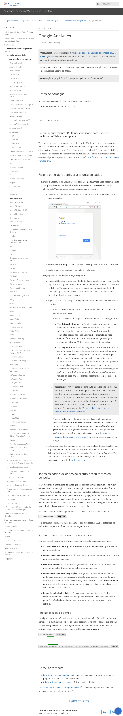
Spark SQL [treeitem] (13, 410)
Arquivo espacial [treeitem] (15, 83)
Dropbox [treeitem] (12, 183)
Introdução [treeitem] (9, 45)
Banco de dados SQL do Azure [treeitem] (20, 155)
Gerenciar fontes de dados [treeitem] (17, 485)
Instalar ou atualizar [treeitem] (13, 545)
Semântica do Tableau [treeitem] (17, 422)
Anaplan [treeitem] (12, 136)
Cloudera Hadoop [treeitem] (16, 167)
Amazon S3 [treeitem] (13, 132)
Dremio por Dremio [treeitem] (16, 179)
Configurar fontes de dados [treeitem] (17, 481)
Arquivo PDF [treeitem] (14, 79)
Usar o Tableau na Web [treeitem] (14, 541)
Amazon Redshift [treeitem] (15, 128)
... (60, 21)
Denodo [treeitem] (12, 175)
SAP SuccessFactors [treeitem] (17, 375)
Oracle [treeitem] (11, 311)
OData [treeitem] (11, 304)
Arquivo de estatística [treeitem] (17, 87)
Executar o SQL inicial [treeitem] (16, 477)
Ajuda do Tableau (11, 21)
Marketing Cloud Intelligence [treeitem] (20, 272)
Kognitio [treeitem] (12, 250)
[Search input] (110, 3)
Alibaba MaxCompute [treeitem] (17, 112)
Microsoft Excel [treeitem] (15, 63)
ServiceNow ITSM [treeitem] (16, 387)
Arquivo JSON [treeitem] (14, 75)
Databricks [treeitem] (13, 171)
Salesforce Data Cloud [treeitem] (17, 357)
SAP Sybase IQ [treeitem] (15, 383)
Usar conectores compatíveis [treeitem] (19, 59)
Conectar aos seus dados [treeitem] (16, 55)
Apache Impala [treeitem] (15, 148)
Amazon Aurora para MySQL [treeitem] (20, 120)
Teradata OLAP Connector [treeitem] (19, 430)
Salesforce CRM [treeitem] (15, 347)
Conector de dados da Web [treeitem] (19, 444)
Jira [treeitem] (10, 246)
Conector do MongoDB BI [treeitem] (19, 296)
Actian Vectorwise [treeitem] (16, 101)
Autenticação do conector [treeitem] (18, 467)
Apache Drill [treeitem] (13, 140)
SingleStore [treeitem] (13, 402)
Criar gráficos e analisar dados (57, 682)
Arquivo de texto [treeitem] (15, 67)
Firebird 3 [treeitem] (13, 195)
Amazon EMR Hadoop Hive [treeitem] (19, 124)
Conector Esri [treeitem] (14, 187)
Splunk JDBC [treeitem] (14, 418)
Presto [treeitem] (12, 335)
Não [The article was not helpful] (114, 712)
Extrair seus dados (77, 460)
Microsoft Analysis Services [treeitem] (19, 280)
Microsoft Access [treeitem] (15, 71)
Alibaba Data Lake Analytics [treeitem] (19, 109)
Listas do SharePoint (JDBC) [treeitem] (20, 399)
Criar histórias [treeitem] (11, 503)
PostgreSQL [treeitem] (14, 331)
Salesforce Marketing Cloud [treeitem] (19, 361)
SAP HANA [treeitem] (13, 365)
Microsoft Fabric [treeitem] (15, 284)
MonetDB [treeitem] (13, 292)
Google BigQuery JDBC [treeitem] (18, 210)
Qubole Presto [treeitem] (14, 343)
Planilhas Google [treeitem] (15, 222)
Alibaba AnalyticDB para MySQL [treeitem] (21, 105)
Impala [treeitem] (12, 236)
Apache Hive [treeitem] (14, 144)
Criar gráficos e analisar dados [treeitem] (17, 496)
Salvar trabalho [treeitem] (11, 526)
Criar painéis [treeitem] (10, 499)
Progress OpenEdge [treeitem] (17, 339)
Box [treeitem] (10, 163)
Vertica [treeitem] (12, 440)
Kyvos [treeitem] (11, 254)
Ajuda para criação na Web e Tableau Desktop (39, 21)
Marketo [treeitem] (12, 268)
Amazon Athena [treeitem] (15, 116)
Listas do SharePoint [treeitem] (17, 395)
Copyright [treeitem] (9, 559)
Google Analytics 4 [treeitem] (16, 202)
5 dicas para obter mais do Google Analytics (59, 687)
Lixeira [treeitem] (7, 537)
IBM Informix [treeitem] (14, 226)
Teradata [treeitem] (12, 426)
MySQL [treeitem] (12, 300)
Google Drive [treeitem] (14, 218)
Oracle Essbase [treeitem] (15, 319)
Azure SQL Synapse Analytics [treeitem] (20, 159)
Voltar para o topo (78, 701)
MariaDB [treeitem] (12, 265)
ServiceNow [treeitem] (13, 391)
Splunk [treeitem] (12, 414)
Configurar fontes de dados (56, 675)
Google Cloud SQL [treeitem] (16, 214)
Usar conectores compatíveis (75, 21)
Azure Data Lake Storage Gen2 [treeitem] (21, 152)
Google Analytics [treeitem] (15, 198)
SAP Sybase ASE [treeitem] (15, 379)
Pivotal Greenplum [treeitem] (16, 327)
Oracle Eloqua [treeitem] (14, 315)
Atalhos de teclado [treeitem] (12, 548)
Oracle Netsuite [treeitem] (15, 323)
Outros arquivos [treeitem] (15, 90)
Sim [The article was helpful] (105, 712)
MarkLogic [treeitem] (13, 276)
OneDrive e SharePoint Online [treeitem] (20, 308)
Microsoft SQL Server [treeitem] (17, 288)
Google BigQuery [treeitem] (15, 206)
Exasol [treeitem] (11, 191)
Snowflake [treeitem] (13, 406)
